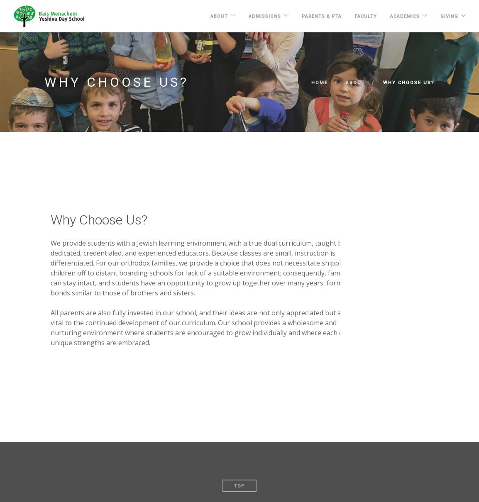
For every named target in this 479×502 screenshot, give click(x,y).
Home (319, 82)
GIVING (449, 16)
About (219, 16)
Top (239, 486)
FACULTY (366, 16)
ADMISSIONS (265, 16)
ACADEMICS (405, 16)
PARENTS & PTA (322, 16)
